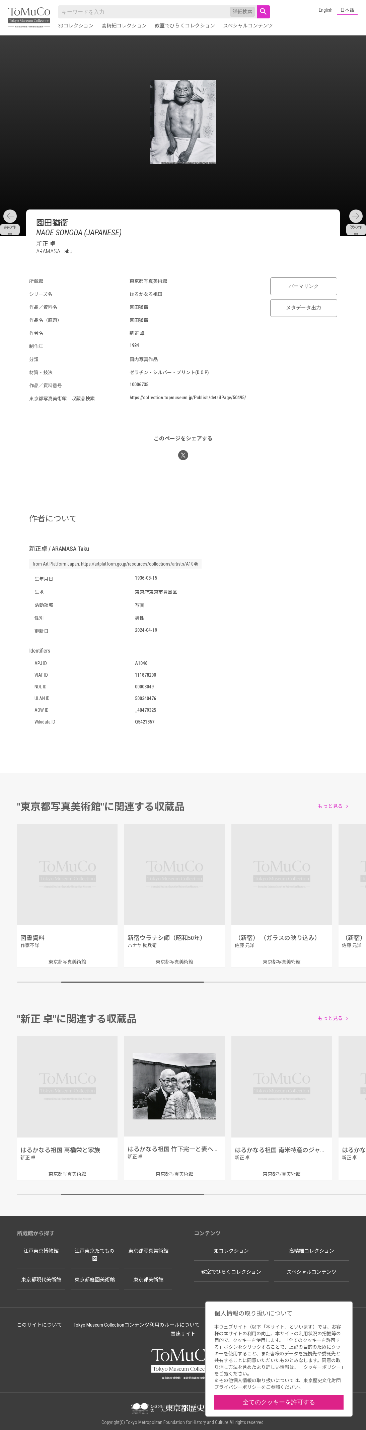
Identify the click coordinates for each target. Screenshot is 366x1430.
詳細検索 (242, 12)
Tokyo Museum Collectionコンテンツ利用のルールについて (137, 1325)
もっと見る (330, 806)
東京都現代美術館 (41, 1280)
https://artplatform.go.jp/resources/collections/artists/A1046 (139, 564)
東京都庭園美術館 (95, 1280)
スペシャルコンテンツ (248, 26)
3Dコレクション (75, 26)
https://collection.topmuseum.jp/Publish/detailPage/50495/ (188, 397)
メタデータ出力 (303, 308)
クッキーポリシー (322, 1367)
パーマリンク (304, 286)
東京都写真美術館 (148, 1251)
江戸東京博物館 (41, 1251)
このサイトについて (39, 1325)
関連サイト (183, 1334)
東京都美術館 (148, 1280)
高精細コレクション (124, 26)
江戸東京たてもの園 (95, 1255)
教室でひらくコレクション (185, 26)
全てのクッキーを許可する (279, 1402)
